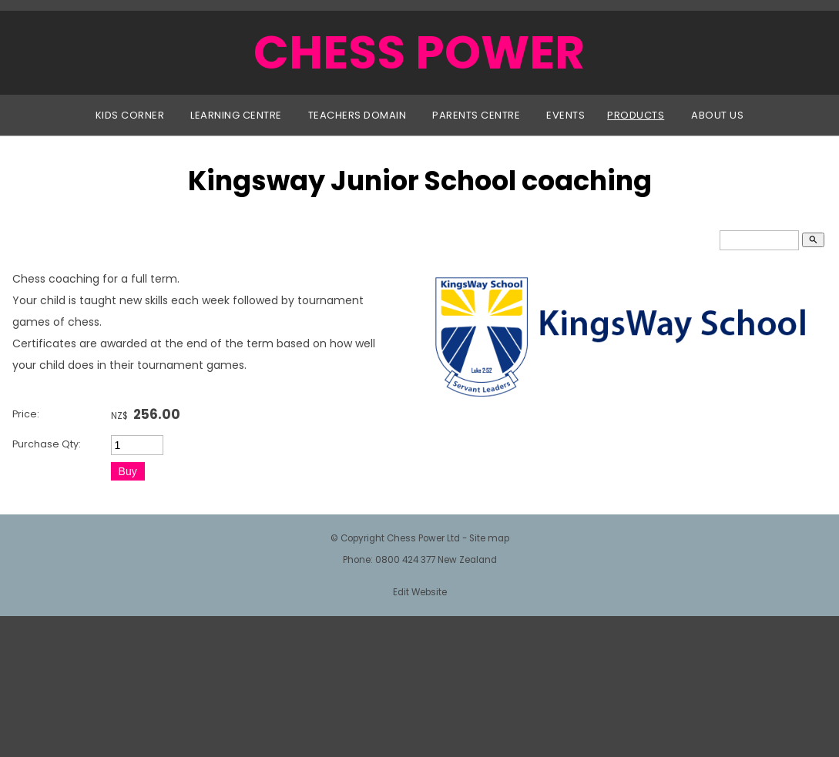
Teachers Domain (357, 115)
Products (635, 115)
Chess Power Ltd (423, 538)
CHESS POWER (419, 52)
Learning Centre (236, 115)
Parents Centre (476, 115)
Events (565, 115)
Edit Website (420, 592)
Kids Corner (130, 115)
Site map (489, 538)
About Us (717, 115)
